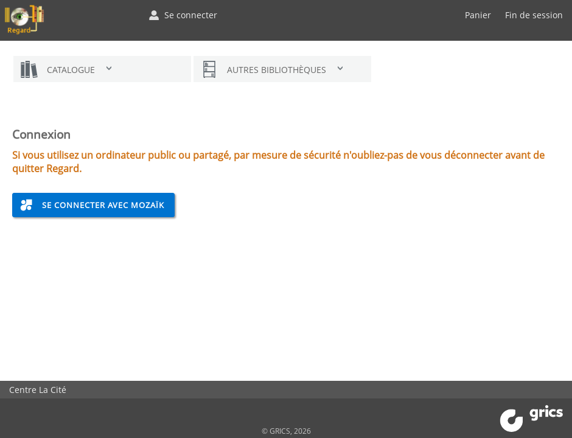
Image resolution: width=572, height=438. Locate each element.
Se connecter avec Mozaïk (103, 205)
